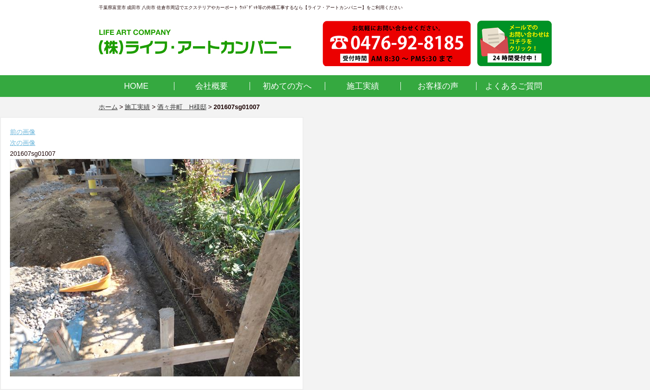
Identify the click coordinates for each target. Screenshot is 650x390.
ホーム (108, 107)
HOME (136, 86)
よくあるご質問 (513, 86)
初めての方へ (287, 86)
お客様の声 (438, 86)
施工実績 (363, 86)
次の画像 (22, 142)
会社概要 (211, 86)
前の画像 (22, 131)
